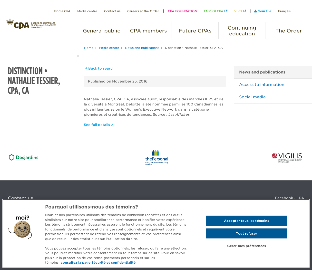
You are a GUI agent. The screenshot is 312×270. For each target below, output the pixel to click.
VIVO (238, 11)
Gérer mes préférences (246, 246)
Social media (252, 97)
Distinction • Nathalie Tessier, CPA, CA (194, 48)
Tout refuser (246, 233)
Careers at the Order (143, 11)
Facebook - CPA (289, 198)
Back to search (99, 68)
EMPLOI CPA (213, 11)
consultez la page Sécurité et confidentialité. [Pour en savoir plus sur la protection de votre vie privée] (98, 262)
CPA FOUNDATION (182, 11)
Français (284, 11)
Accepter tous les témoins (246, 221)
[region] (156, 233)
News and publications (142, 48)
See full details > (98, 125)
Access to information (261, 84)
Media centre (87, 11)
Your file (262, 11)
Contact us (112, 11)
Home (88, 48)
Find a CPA (62, 11)
